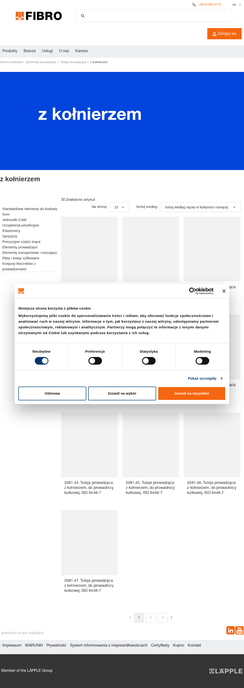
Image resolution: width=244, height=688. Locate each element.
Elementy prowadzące (41, 62)
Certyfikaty (160, 646)
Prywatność (56, 646)
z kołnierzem (99, 62)
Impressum (11, 646)
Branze (30, 51)
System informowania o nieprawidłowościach (108, 646)
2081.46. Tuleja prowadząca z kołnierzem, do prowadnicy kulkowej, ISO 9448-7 (211, 488)
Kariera (81, 51)
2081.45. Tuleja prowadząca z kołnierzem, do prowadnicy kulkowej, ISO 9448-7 (150, 488)
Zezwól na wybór (122, 393)
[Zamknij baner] (224, 291)
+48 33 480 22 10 (209, 4)
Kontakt (194, 646)
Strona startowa (11, 62)
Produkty (9, 51)
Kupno (178, 646)
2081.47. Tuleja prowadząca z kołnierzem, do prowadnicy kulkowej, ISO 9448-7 (89, 586)
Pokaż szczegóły (202, 378)
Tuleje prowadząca (73, 62)
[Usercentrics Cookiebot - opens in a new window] (193, 291)
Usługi (47, 51)
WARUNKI (34, 646)
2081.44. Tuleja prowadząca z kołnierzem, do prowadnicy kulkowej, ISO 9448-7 (89, 488)
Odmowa (52, 393)
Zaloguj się (224, 34)
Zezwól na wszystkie (191, 393)
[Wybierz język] (236, 5)
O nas (64, 51)
